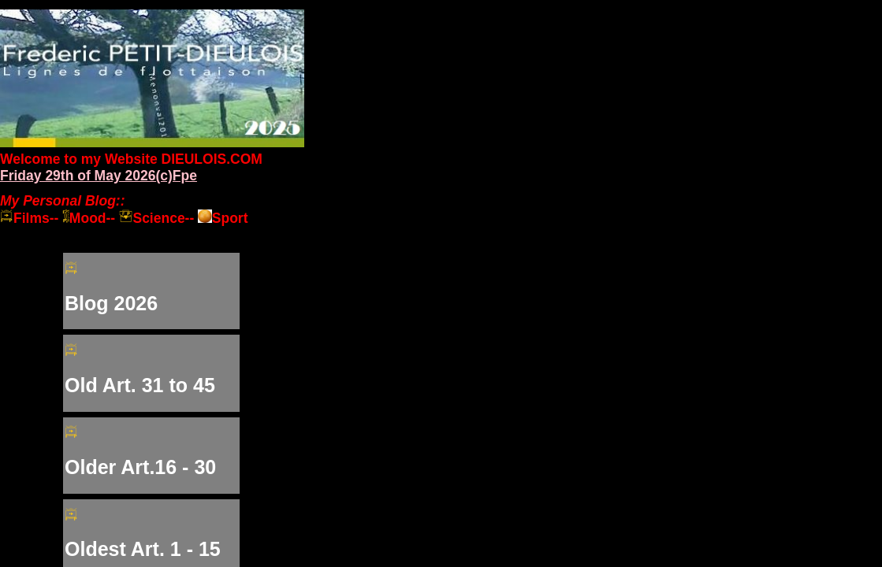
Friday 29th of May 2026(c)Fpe (98, 175)
